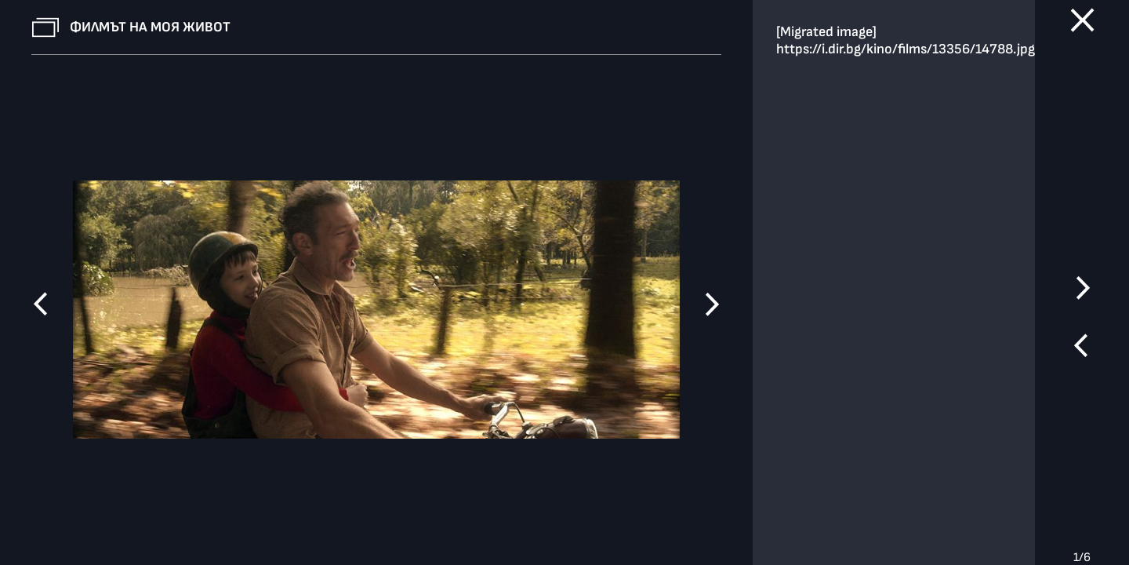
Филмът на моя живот (150, 27)
